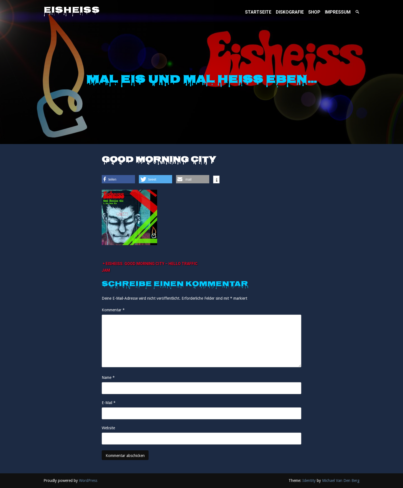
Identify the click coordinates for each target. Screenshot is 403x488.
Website (108, 428)
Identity (309, 480)
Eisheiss (72, 11)
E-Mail (109, 402)
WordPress (88, 480)
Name (108, 377)
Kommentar (113, 310)
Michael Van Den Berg (340, 480)
